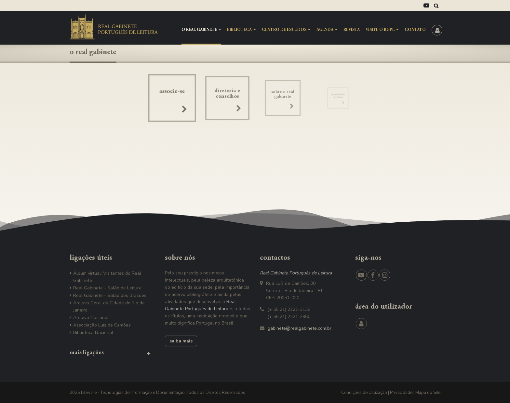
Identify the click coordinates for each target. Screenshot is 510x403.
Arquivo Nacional (91, 317)
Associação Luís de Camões (102, 325)
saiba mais (181, 341)
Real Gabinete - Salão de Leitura (107, 288)
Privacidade (401, 393)
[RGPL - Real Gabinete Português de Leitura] (114, 27)
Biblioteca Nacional (93, 332)
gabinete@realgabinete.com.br (299, 328)
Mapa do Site (427, 393)
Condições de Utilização (364, 393)
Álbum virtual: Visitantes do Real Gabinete (107, 277)
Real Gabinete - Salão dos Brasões (109, 295)
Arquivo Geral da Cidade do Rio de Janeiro (109, 306)
